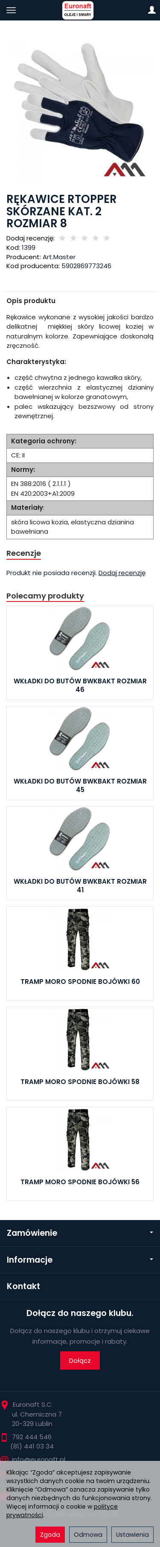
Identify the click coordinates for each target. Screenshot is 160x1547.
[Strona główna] (80, 10)
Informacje (80, 1260)
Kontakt (23, 1286)
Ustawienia (132, 1534)
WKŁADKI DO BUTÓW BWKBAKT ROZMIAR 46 (80, 685)
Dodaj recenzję (122, 572)
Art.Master (59, 256)
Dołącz (80, 1360)
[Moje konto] (152, 10)
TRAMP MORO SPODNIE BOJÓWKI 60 (80, 981)
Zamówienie (80, 1233)
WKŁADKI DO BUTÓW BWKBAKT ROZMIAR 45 (80, 785)
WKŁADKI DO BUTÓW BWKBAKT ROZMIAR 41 (80, 885)
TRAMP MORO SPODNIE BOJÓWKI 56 (80, 1181)
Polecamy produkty (45, 595)
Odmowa (88, 1534)
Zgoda (50, 1534)
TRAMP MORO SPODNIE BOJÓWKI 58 (80, 1081)
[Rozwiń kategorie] (11, 10)
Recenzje (23, 553)
